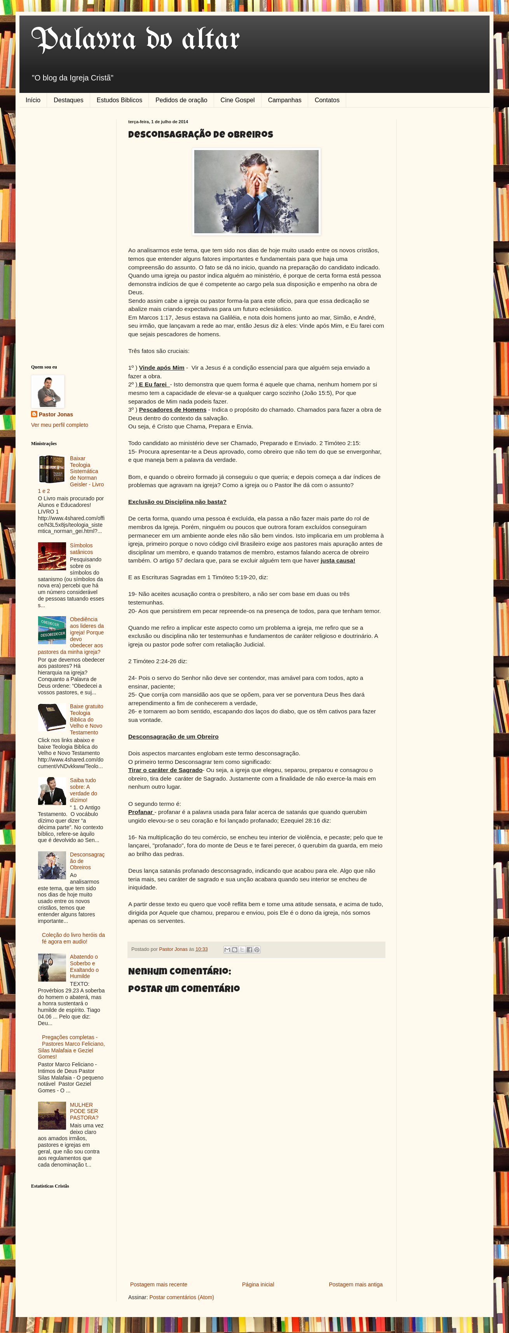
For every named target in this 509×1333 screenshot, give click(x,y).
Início (33, 100)
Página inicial (258, 1284)
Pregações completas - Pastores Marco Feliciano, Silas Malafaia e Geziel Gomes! (71, 1047)
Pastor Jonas (56, 414)
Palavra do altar (136, 40)
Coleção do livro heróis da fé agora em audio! (73, 938)
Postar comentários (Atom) (181, 1297)
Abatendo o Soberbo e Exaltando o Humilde (84, 966)
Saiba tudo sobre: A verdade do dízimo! (83, 790)
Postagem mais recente (158, 1284)
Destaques (69, 100)
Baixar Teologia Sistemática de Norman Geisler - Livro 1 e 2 (71, 474)
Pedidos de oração (181, 100)
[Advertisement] (256, 1221)
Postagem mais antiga (356, 1284)
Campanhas (285, 100)
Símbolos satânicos (81, 548)
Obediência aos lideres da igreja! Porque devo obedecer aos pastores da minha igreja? (71, 635)
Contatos (327, 100)
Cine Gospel (238, 100)
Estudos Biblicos (119, 100)
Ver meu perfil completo (59, 425)
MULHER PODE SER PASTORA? (84, 1111)
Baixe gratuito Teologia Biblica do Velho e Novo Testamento (86, 719)
